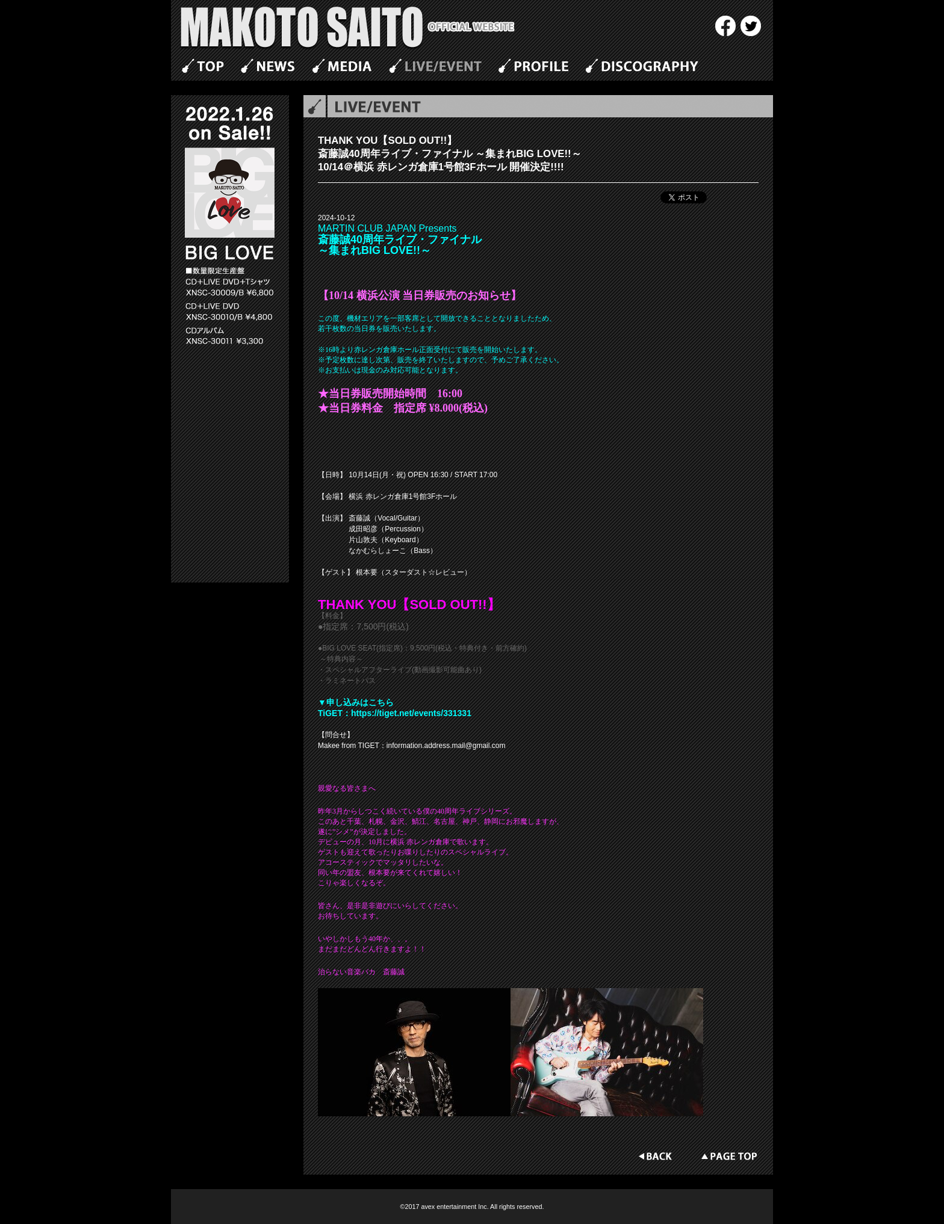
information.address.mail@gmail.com (446, 745)
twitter (751, 26)
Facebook (725, 26)
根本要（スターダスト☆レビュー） (413, 572)
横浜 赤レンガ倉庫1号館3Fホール (403, 496)
